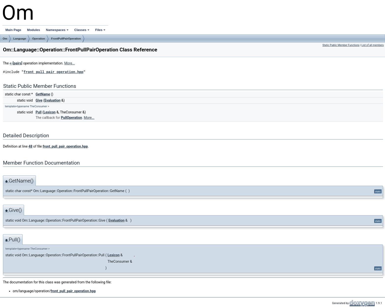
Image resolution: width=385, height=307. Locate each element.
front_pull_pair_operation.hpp (53, 72)
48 (30, 146)
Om (5, 38)
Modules (33, 30)
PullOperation (71, 118)
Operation (38, 38)
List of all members (372, 45)
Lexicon (49, 112)
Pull (38, 112)
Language (19, 38)
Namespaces (57, 30)
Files (100, 30)
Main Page (13, 30)
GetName (43, 94)
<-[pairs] (16, 63)
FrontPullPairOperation (66, 38)
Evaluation (52, 100)
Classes (81, 30)
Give (39, 100)
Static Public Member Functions (340, 45)
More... (69, 63)
